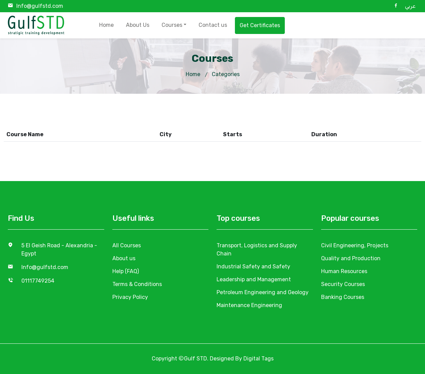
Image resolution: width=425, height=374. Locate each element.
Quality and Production (351, 258)
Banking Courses (342, 297)
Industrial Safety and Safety (253, 266)
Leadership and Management (254, 279)
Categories (226, 74)
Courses (172, 25)
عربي (410, 6)
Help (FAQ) (125, 271)
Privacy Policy (130, 297)
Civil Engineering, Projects (354, 245)
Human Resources (344, 271)
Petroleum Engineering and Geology (263, 292)
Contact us (213, 25)
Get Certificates (260, 25)
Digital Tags (258, 358)
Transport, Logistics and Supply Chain (257, 249)
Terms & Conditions (137, 284)
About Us (137, 25)
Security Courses (343, 284)
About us (123, 258)
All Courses (126, 245)
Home (106, 25)
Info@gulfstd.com (39, 6)
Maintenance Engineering (249, 305)
